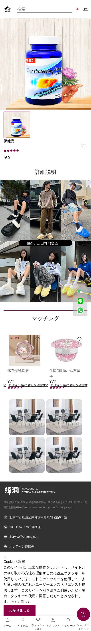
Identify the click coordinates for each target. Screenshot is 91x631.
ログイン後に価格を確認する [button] (29, 385)
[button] (77, 9)
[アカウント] (53, 620)
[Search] (44, 9)
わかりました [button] (19, 610)
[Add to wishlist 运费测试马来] (37, 339)
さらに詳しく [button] (21, 602)
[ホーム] (7, 620)
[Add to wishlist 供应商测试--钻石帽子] (79, 339)
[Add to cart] (83, 614)
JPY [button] (85, 9)
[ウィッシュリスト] (38, 619)
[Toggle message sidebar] (68, 620)
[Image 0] (17, 125)
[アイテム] (22, 620)
